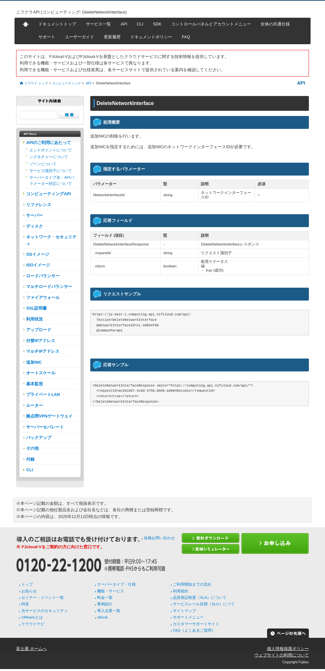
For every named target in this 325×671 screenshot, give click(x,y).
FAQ (186, 36)
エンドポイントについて (50, 150)
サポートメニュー (188, 617)
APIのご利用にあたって (48, 142)
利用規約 (180, 591)
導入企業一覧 (108, 611)
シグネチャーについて (48, 157)
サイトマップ (184, 611)
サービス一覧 (98, 24)
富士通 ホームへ (31, 648)
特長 (25, 604)
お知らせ (29, 591)
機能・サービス (110, 591)
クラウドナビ (32, 624)
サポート (46, 36)
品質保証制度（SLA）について (199, 597)
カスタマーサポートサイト (196, 624)
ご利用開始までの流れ (192, 584)
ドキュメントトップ (57, 24)
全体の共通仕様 (275, 24)
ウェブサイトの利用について (281, 655)
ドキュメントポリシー (151, 36)
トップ (27, 584)
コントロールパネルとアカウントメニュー (211, 24)
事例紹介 (105, 604)
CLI (140, 24)
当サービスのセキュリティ (44, 611)
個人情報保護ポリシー (288, 648)
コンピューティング (66, 83)
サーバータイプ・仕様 (116, 584)
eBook (102, 617)
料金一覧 (105, 597)
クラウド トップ (36, 83)
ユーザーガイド (79, 36)
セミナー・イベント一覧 (42, 597)
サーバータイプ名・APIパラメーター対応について (51, 180)
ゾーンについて (42, 164)
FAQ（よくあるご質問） (194, 630)
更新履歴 (112, 36)
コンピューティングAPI (48, 193)
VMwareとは (32, 617)
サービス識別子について (50, 171)
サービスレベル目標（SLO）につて (203, 604)
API (124, 24)
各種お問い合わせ (159, 538)
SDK (157, 24)
